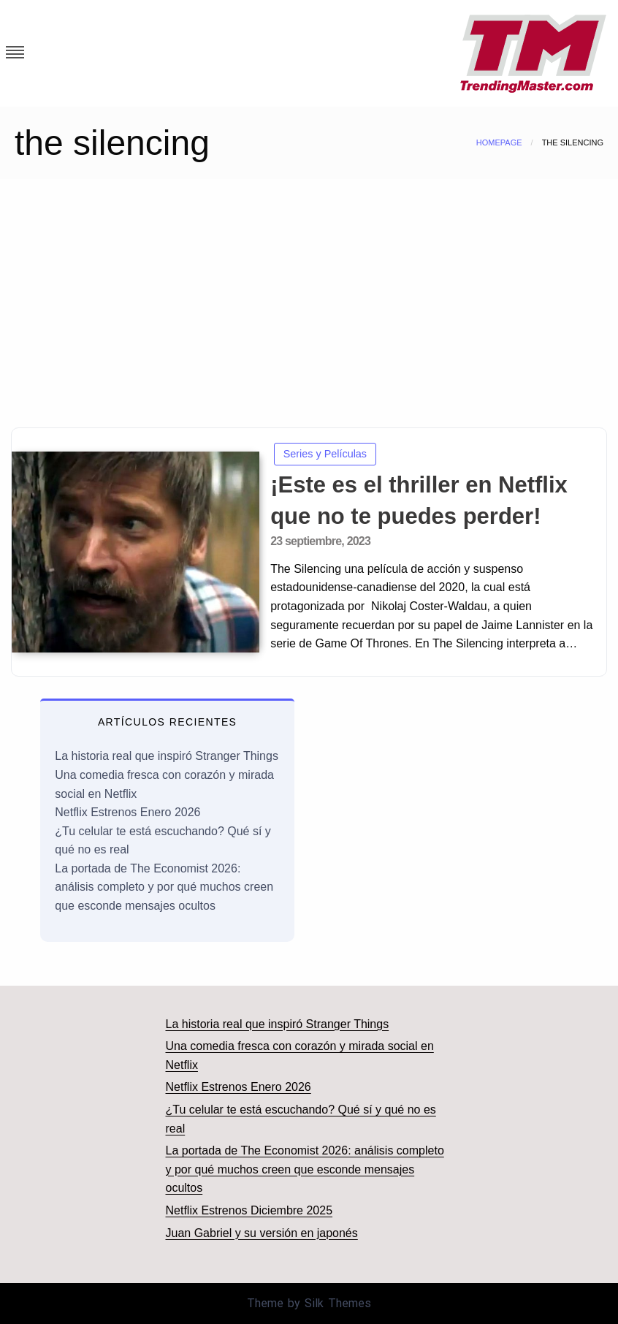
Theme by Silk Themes (309, 1303)
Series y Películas (325, 454)
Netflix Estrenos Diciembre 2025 (249, 1210)
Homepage (499, 142)
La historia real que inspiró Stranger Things (166, 756)
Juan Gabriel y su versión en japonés (262, 1233)
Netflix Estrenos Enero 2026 (127, 812)
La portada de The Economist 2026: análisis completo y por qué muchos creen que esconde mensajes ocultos (164, 887)
